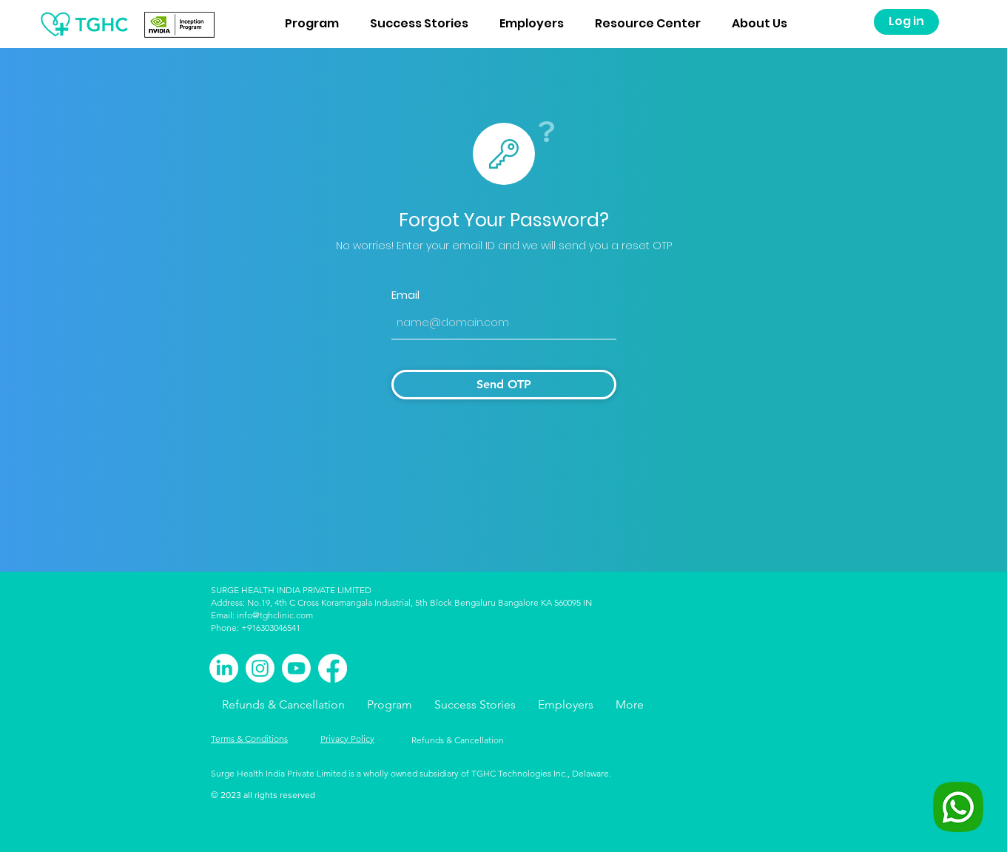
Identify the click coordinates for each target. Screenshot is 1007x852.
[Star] (504, 154)
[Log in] (906, 22)
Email (405, 295)
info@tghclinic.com (275, 615)
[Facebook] (332, 668)
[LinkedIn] (223, 668)
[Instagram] (260, 668)
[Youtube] (296, 668)
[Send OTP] (503, 384)
